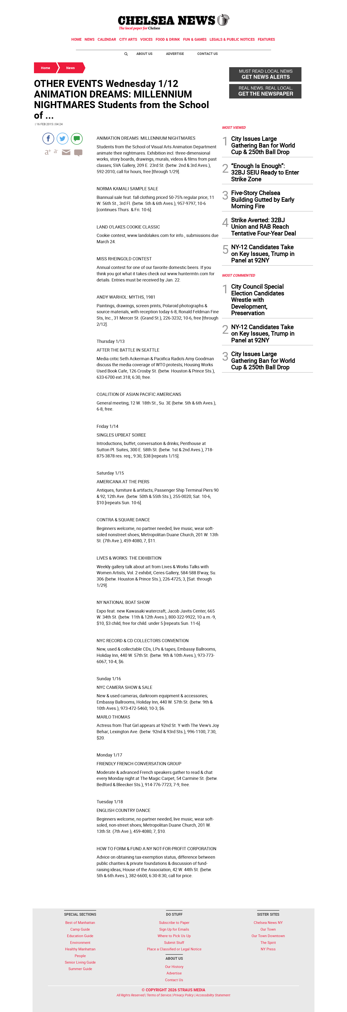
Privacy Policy (183, 995)
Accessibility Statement (213, 995)
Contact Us (207, 53)
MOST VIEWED (234, 127)
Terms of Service (159, 995)
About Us (144, 53)
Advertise (175, 53)
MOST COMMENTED (238, 275)
